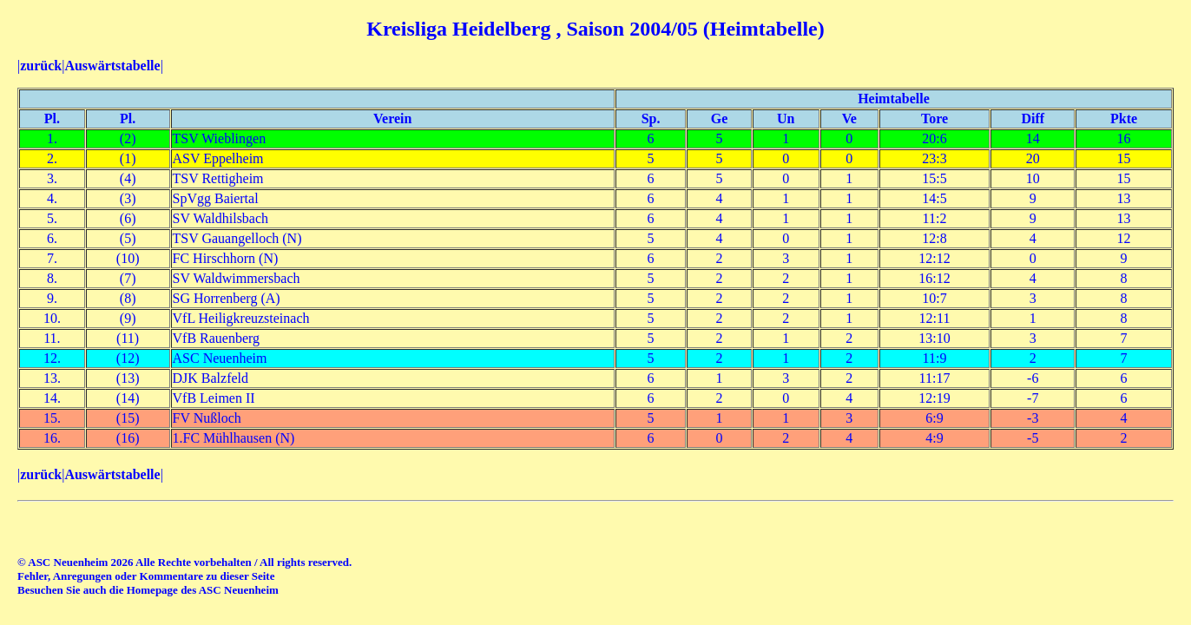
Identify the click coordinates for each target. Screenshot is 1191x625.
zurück (41, 65)
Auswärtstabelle (112, 65)
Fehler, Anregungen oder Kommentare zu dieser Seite (145, 575)
